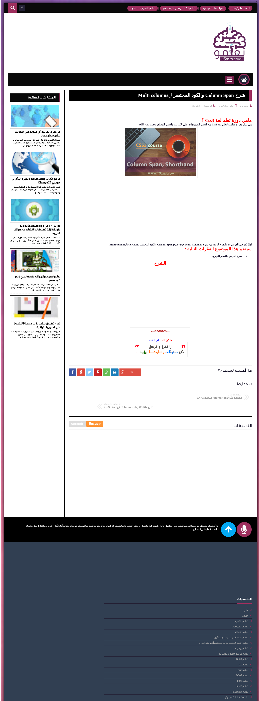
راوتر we (59, 661)
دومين (59, 655)
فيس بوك (58, 672)
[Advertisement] (77, 43)
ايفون (60, 552)
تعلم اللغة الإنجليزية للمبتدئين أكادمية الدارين (38, 579)
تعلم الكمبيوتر (54, 563)
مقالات (59, 677)
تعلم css (58, 601)
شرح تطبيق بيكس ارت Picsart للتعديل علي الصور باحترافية (35, 325)
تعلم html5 (57, 623)
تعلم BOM (57, 596)
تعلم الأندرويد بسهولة (139, 8)
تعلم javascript (55, 628)
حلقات (59, 639)
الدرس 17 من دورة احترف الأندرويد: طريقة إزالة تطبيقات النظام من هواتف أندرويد (35, 229)
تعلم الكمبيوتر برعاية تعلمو (176, 8)
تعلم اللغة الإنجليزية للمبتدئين (46, 574)
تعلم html (57, 617)
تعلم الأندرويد (55, 558)
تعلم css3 (194, 105)
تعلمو (216, 695)
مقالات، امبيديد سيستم (50, 683)
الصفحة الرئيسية (237, 8)
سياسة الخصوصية (210, 8)
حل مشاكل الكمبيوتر (51, 634)
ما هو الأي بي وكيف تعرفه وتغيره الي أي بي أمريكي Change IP (35, 180)
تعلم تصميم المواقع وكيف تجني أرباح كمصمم (36, 278)
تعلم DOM (57, 612)
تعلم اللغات (56, 569)
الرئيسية (207, 105)
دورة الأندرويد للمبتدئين (50, 650)
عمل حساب (57, 666)
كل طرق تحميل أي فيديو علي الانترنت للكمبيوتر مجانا (36, 133)
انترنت (59, 547)
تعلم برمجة (56, 585)
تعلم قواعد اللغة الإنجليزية (48, 590)
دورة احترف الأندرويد (52, 645)
